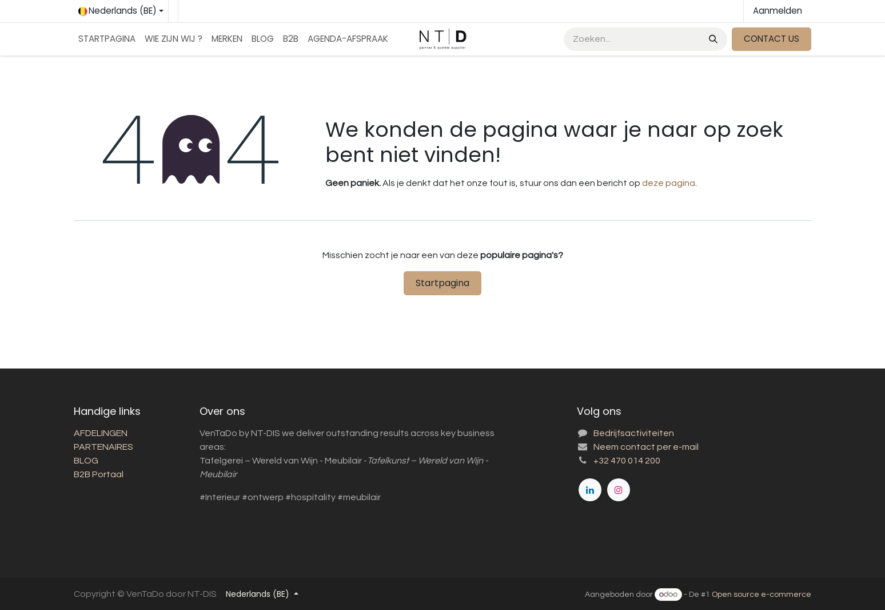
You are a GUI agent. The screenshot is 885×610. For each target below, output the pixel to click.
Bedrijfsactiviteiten (633, 433)
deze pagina (668, 183)
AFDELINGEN (100, 433)
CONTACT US (771, 39)
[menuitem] (107, 39)
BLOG (86, 460)
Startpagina (442, 283)
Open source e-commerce (761, 595)
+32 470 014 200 (626, 460)
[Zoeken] (712, 39)
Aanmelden (777, 11)
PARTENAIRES (104, 446)
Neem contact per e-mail (646, 446)
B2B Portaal (98, 474)
